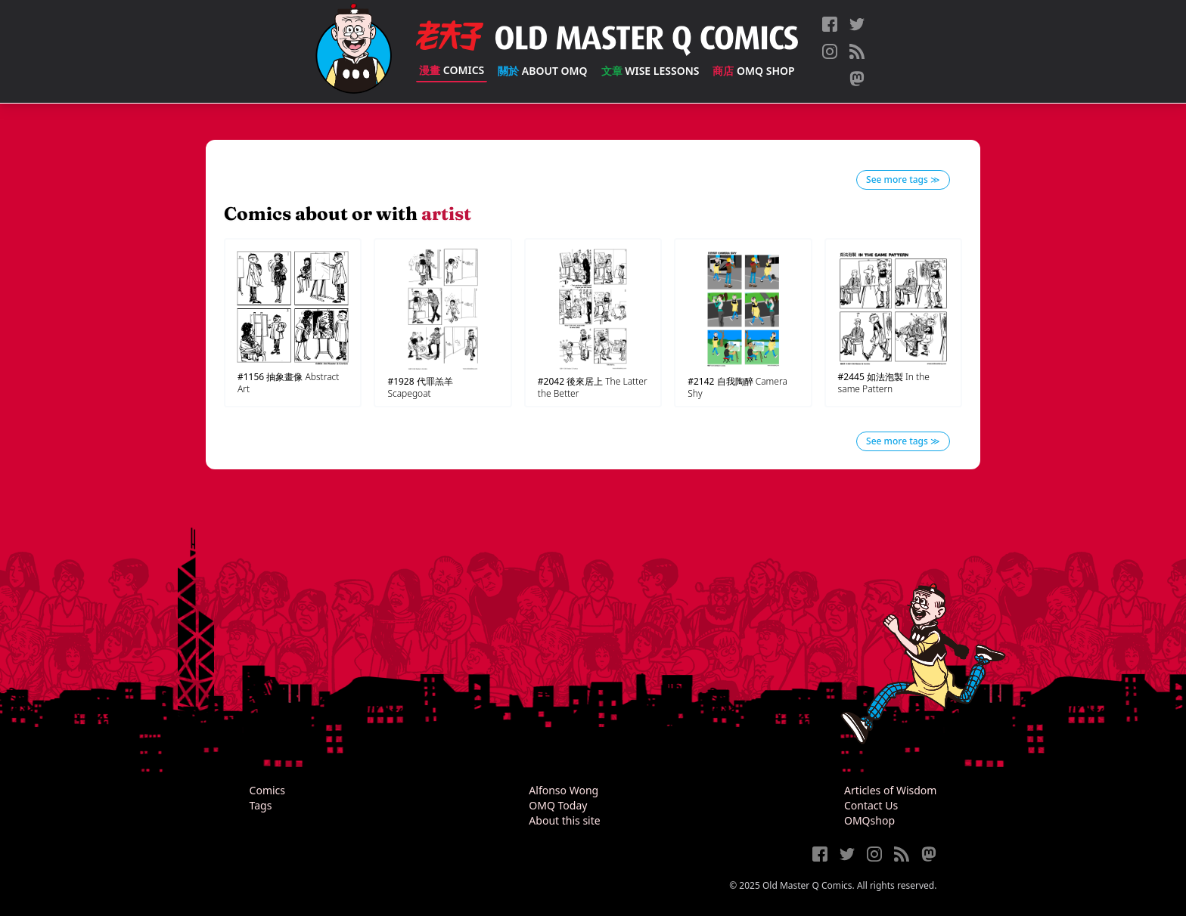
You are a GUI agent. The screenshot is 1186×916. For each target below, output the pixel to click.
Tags (261, 805)
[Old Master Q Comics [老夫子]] (353, 51)
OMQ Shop (753, 70)
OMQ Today (558, 805)
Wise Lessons (650, 70)
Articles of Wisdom (890, 790)
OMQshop (869, 820)
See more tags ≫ (903, 179)
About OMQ (542, 70)
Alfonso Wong (563, 790)
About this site (564, 820)
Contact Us (871, 805)
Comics (451, 70)
